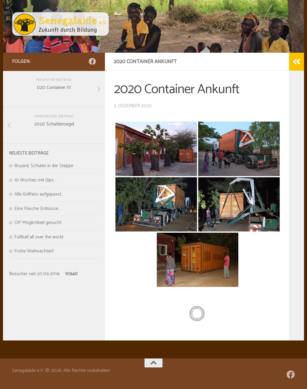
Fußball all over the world (38, 237)
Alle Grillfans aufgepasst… (39, 194)
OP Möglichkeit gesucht (37, 223)
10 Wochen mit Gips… (35, 180)
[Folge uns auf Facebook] (92, 61)
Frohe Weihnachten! (34, 251)
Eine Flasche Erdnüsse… (37, 209)
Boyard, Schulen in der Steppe (43, 166)
